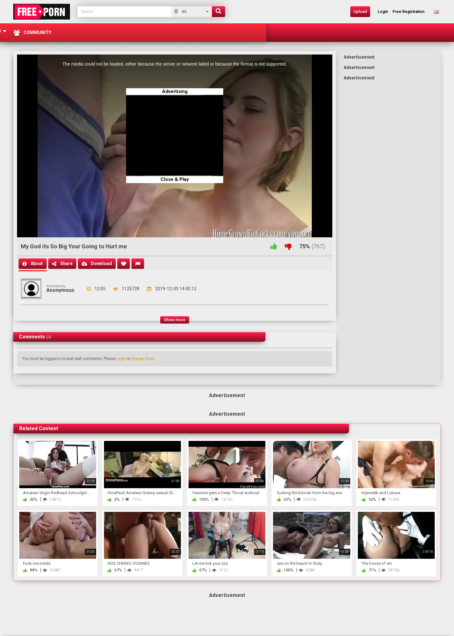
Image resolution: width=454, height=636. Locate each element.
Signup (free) (142, 358)
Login (121, 358)
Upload (360, 11)
